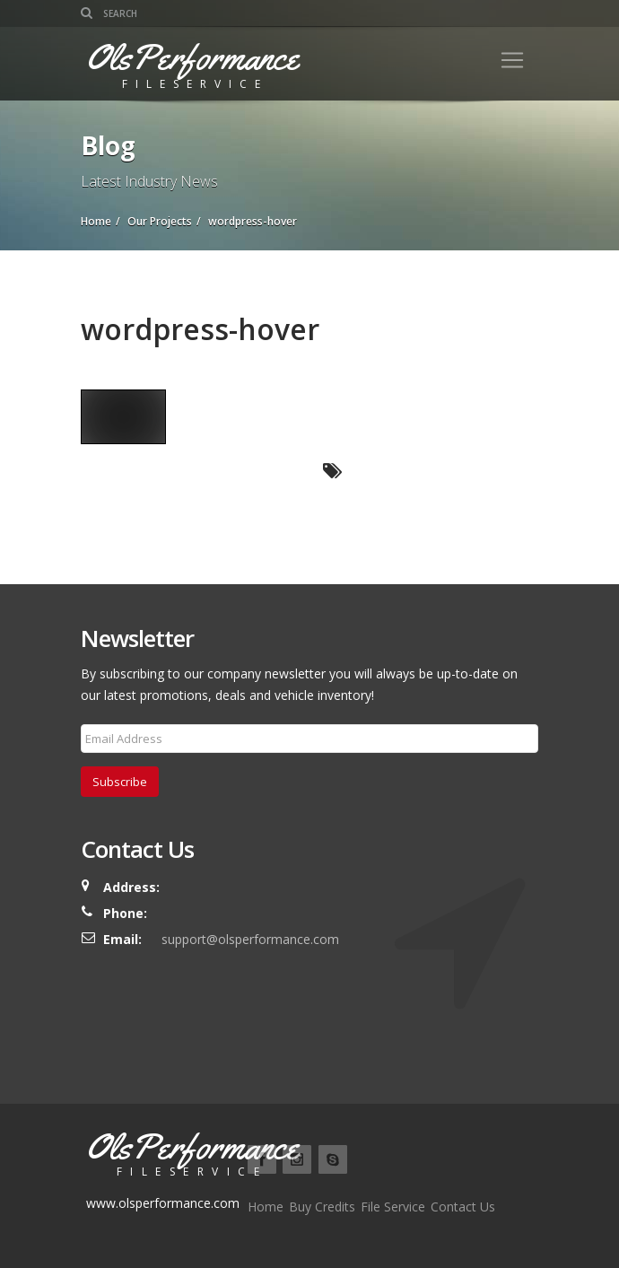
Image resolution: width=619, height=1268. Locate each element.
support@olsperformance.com (250, 939)
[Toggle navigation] (512, 60)
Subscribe (119, 782)
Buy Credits (322, 1206)
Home (265, 1206)
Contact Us (463, 1206)
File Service (393, 1206)
